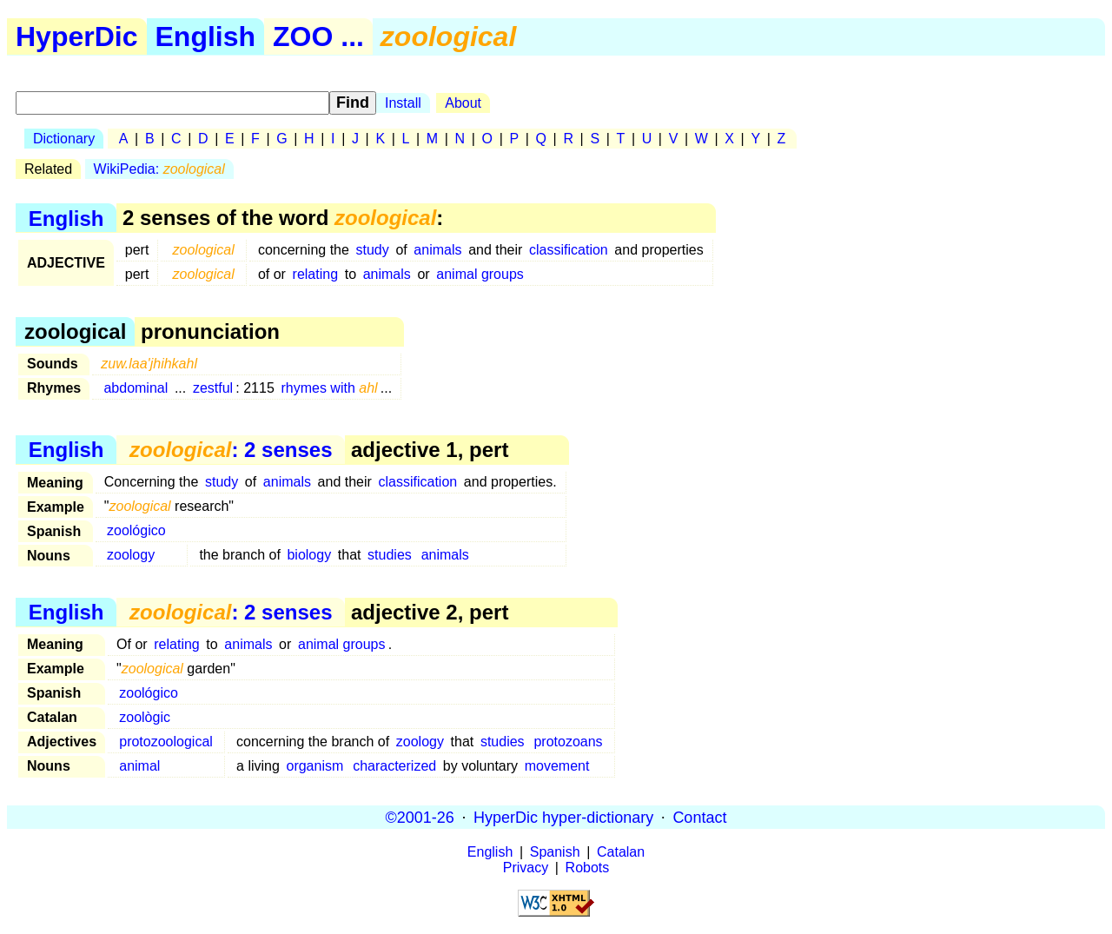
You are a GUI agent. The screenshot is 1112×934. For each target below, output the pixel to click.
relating (315, 274)
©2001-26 (420, 816)
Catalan (621, 852)
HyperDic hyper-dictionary (563, 816)
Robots (588, 867)
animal (139, 765)
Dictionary (64, 138)
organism (314, 765)
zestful (213, 388)
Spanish (555, 852)
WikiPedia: (159, 169)
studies (389, 554)
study (372, 249)
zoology (131, 554)
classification (568, 249)
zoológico (136, 530)
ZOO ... (318, 36)
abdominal (135, 388)
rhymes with (329, 388)
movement (557, 765)
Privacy (525, 867)
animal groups (480, 274)
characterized (394, 765)
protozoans (567, 741)
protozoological (166, 741)
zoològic (144, 717)
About (463, 103)
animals (437, 249)
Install (403, 103)
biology (309, 554)
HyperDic (77, 36)
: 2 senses (230, 449)
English (206, 36)
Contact (699, 816)
